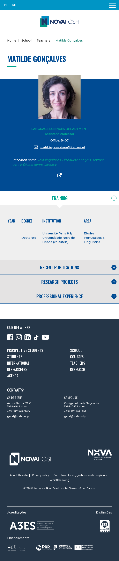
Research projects (59, 281)
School (26, 40)
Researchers (17, 369)
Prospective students (25, 350)
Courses (77, 356)
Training (60, 198)
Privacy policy (40, 475)
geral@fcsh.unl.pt (18, 416)
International (18, 363)
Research (77, 369)
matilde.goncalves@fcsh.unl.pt (59, 147)
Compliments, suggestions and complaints (80, 475)
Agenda (13, 375)
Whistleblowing (59, 480)
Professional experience (59, 296)
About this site (19, 475)
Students (15, 356)
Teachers (43, 40)
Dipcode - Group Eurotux (82, 488)
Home (11, 40)
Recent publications (59, 267)
